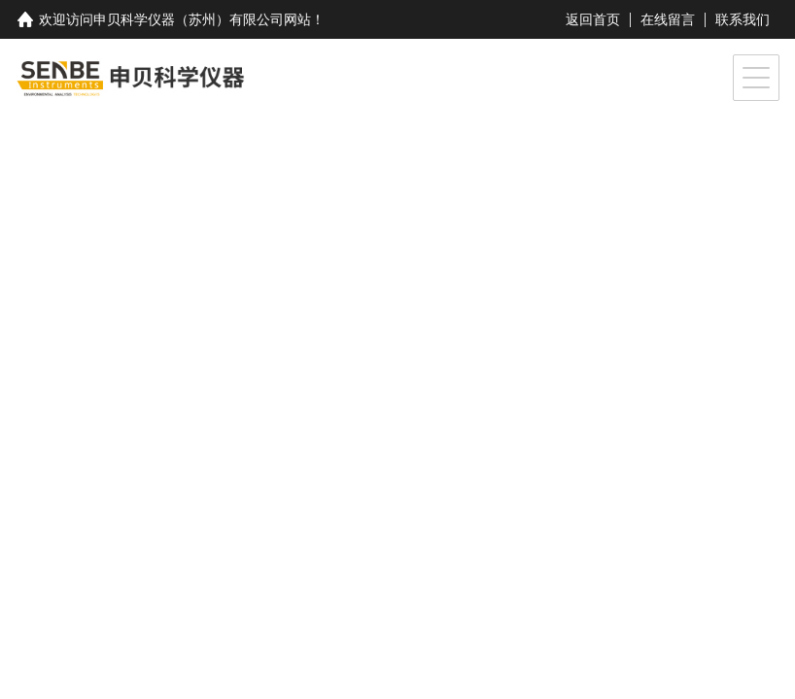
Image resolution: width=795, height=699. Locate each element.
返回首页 (593, 19)
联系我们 (742, 19)
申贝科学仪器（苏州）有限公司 (188, 19)
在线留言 (667, 19)
